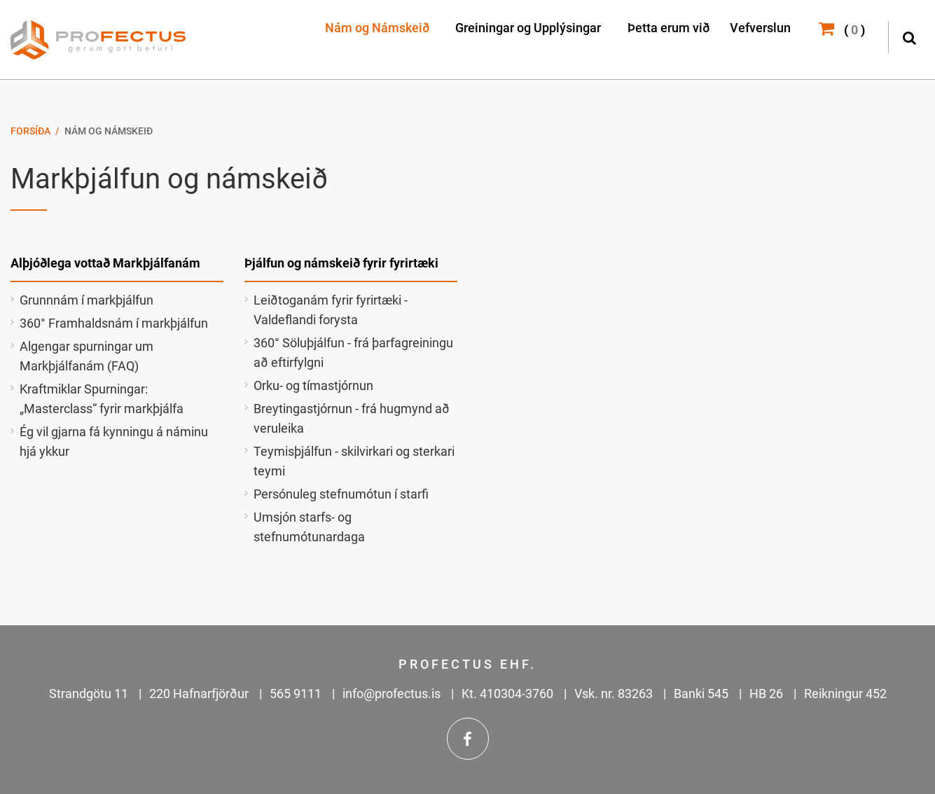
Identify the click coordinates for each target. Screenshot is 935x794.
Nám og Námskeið (108, 131)
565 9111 (295, 693)
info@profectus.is (391, 693)
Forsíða (30, 131)
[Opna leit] (908, 36)
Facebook (468, 739)
